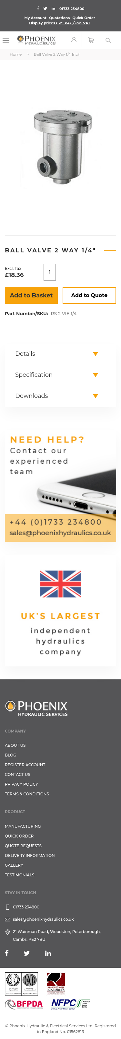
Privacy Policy (21, 784)
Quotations (59, 18)
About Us (15, 745)
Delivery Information (30, 855)
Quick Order (83, 18)
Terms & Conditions (27, 793)
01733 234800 (71, 8)
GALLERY (14, 865)
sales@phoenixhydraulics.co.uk (43, 919)
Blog (10, 755)
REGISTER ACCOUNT (25, 764)
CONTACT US (17, 774)
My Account (35, 18)
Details (25, 353)
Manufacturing (23, 826)
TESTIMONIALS (19, 874)
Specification (34, 374)
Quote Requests (23, 845)
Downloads (31, 395)
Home (16, 54)
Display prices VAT (59, 23)
